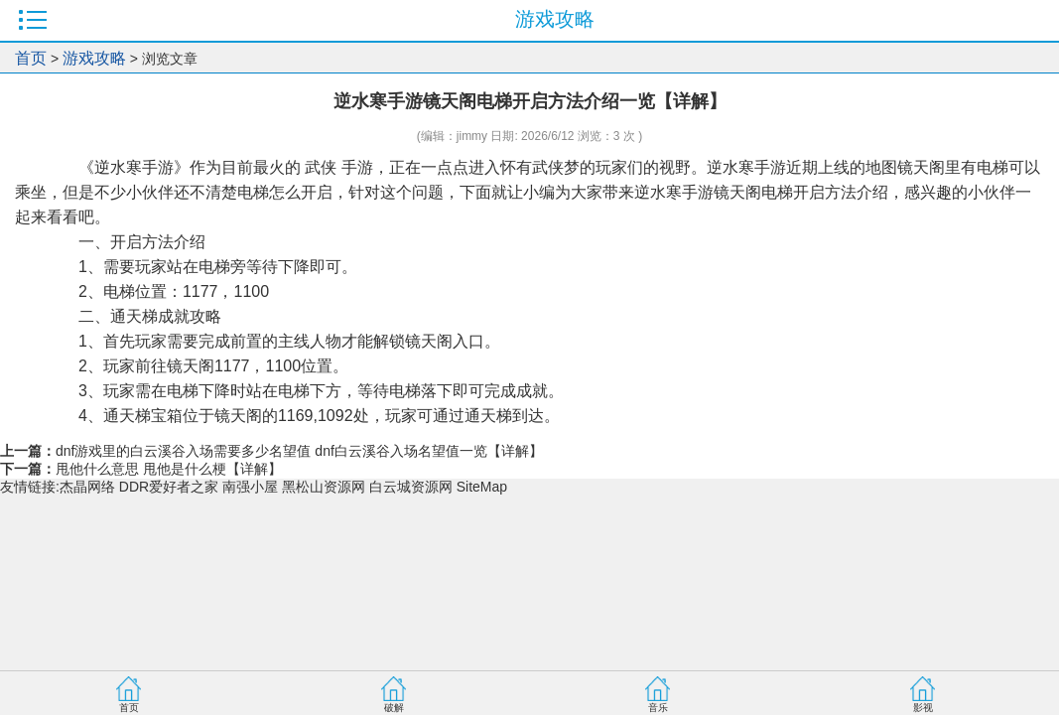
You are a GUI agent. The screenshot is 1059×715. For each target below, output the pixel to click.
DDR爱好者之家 (168, 487)
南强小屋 (250, 487)
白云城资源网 (411, 487)
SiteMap (482, 487)
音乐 (658, 707)
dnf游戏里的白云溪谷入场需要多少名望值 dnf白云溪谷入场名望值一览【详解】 (299, 451)
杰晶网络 (87, 487)
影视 (923, 707)
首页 (31, 58)
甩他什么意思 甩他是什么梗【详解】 (169, 469)
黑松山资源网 (323, 487)
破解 (394, 707)
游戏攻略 (94, 58)
